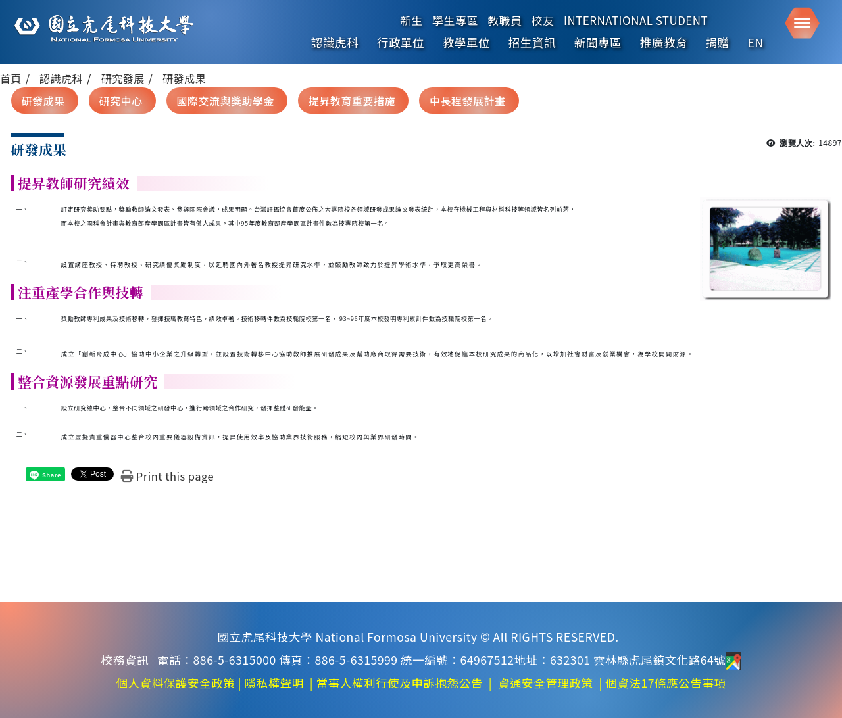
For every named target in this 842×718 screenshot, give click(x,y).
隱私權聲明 (273, 683)
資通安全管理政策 (545, 683)
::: (5, 95)
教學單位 (466, 42)
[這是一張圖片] (102, 28)
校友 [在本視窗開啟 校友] (543, 20)
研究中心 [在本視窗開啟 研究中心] (121, 100)
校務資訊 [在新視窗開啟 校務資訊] (125, 660)
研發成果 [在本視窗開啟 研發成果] (43, 100)
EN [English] (756, 42)
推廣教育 (663, 42)
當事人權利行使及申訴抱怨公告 (399, 683)
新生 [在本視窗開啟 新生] (411, 20)
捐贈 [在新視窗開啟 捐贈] (718, 42)
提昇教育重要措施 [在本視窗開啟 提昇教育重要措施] (352, 100)
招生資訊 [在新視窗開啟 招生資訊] (532, 42)
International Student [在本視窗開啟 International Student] (636, 20)
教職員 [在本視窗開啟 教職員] (504, 20)
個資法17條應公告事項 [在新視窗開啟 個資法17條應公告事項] (665, 683)
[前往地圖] (733, 660)
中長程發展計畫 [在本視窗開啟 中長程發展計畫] (468, 100)
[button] (802, 23)
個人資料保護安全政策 (175, 683)
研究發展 (123, 78)
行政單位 (400, 42)
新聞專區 (598, 42)
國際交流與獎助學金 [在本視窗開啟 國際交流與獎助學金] (226, 100)
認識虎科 (335, 42)
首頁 (11, 78)
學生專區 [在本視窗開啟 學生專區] (455, 20)
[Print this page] (167, 476)
